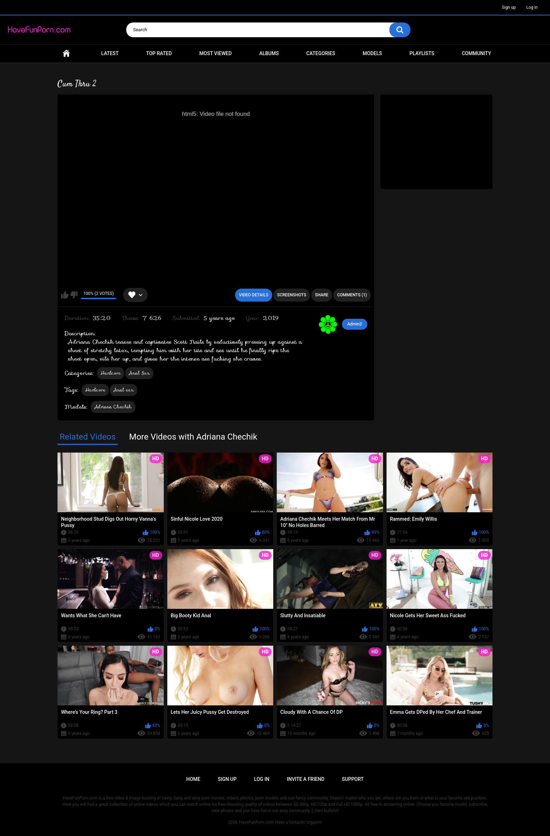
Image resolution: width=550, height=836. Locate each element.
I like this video (64, 294)
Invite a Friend (305, 779)
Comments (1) (352, 294)
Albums (269, 53)
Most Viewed (215, 53)
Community (476, 53)
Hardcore (111, 373)
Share (321, 294)
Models (372, 53)
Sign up (509, 7)
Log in (532, 7)
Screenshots (291, 294)
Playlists (422, 53)
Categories (320, 53)
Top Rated (159, 53)
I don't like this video (74, 294)
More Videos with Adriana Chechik (193, 437)
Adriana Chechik (113, 406)
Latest (110, 53)
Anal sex (123, 390)
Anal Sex (139, 373)
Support (353, 779)
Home (66, 53)
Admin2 (354, 324)
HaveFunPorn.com (256, 822)
